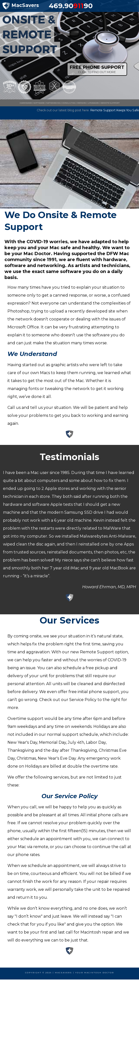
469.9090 (71, 6)
